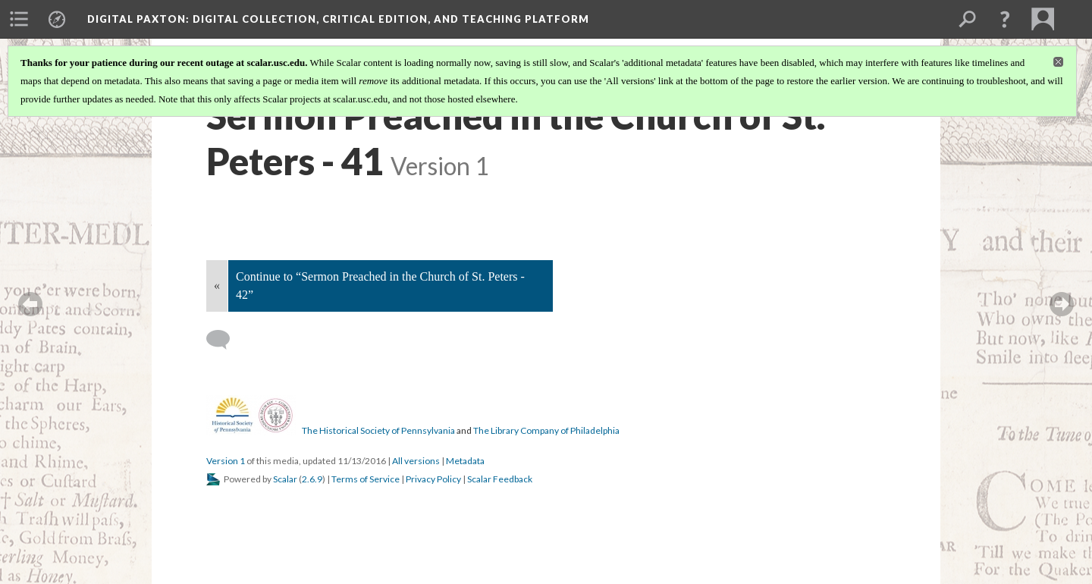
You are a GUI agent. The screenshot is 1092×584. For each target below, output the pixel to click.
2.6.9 (312, 479)
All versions (416, 460)
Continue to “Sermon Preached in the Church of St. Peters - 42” (380, 285)
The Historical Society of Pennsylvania (378, 430)
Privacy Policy (433, 479)
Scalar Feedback (499, 479)
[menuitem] (19, 19)
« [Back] (217, 285)
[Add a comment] (224, 340)
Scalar (285, 479)
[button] (1005, 19)
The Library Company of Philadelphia (546, 430)
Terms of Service (365, 479)
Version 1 (225, 460)
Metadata (465, 460)
